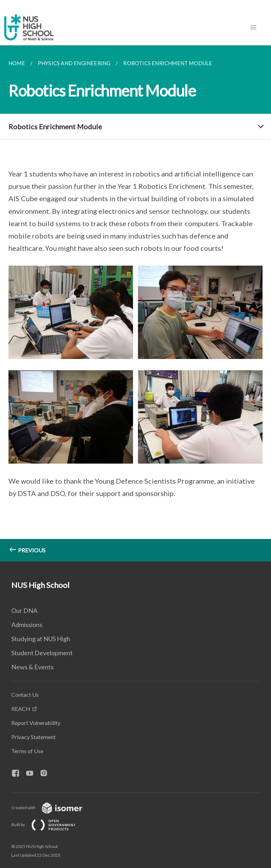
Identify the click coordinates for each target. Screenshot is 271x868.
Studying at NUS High (40, 639)
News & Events (32, 667)
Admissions (26, 624)
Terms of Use (27, 751)
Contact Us (25, 694)
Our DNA (24, 610)
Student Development (42, 653)
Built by (49, 824)
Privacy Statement (33, 736)
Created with (52, 807)
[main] (135, 303)
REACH (20, 708)
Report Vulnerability (35, 722)
